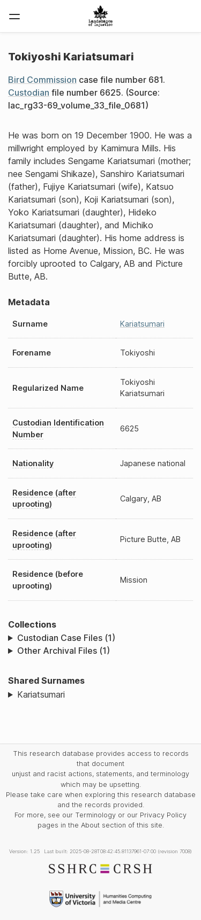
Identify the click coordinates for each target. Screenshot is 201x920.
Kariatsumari (142, 323)
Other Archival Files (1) (63, 650)
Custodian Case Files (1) (66, 637)
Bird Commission (42, 79)
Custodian (28, 92)
